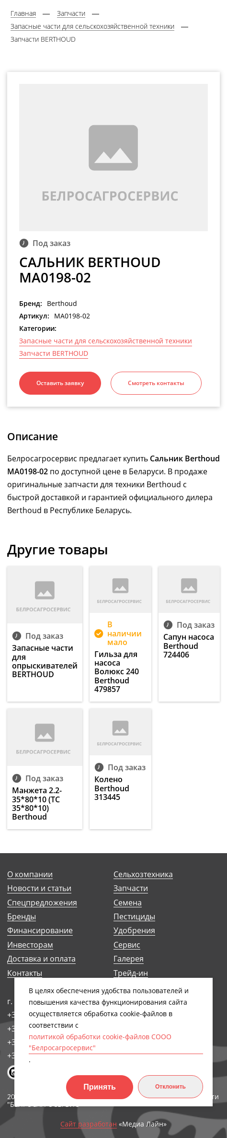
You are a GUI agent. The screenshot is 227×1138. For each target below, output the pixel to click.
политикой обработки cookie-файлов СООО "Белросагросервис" (100, 1042)
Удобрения (134, 930)
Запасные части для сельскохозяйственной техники (105, 341)
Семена (128, 902)
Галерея (129, 958)
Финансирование (40, 930)
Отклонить (170, 1086)
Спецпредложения (42, 902)
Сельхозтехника (143, 874)
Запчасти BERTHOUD (53, 353)
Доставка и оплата (41, 958)
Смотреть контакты (156, 383)
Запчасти (131, 888)
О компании (30, 874)
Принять (99, 1087)
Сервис (127, 945)
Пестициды (134, 916)
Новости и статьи (39, 888)
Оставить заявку (60, 383)
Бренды (21, 916)
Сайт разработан (88, 1124)
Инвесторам (30, 945)
